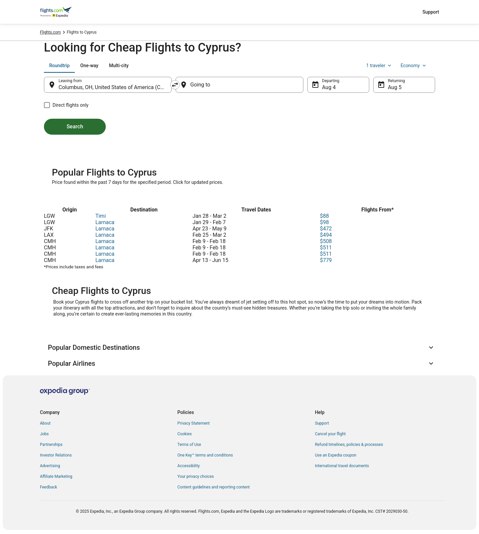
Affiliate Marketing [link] (56, 476)
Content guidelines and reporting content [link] (213, 487)
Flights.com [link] (50, 32)
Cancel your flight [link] (330, 434)
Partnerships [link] (51, 444)
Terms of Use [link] (189, 444)
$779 (326, 260)
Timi (100, 216)
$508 (326, 241)
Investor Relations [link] (56, 455)
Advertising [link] (50, 466)
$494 (326, 235)
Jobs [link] (44, 434)
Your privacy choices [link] (195, 476)
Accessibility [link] (188, 466)
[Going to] (239, 85)
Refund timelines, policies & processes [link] (349, 444)
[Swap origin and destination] (175, 84)
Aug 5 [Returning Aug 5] (394, 87)
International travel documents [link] (342, 466)
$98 (324, 222)
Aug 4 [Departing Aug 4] (329, 87)
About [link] (45, 423)
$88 (324, 216)
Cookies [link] (184, 434)
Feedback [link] (48, 487)
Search (75, 126)
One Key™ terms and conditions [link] (205, 455)
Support (430, 12)
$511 (326, 247)
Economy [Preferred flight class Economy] (413, 65)
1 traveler (379, 65)
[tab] (59, 65)
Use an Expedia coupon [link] (335, 455)
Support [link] (322, 423)
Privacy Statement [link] (193, 423)
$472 (326, 228)
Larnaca (104, 222)
